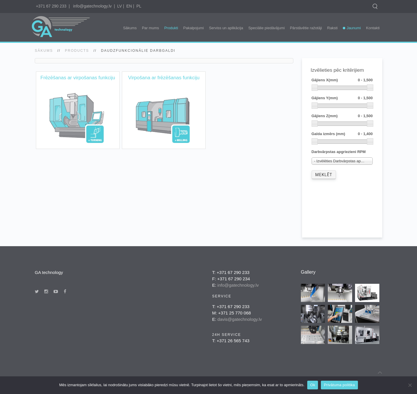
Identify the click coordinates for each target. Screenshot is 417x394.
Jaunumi (354, 28)
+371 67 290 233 (51, 6)
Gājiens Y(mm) (342, 98)
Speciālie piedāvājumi (266, 28)
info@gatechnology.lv (92, 6)
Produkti (171, 28)
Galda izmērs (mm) (342, 134)
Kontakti (373, 28)
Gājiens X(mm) (342, 80)
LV (119, 6)
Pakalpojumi (193, 28)
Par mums (150, 28)
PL (138, 6)
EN (129, 6)
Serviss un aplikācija (226, 28)
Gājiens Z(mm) (342, 116)
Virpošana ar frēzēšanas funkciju (164, 77)
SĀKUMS (44, 51)
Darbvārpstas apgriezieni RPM (339, 152)
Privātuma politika (339, 385)
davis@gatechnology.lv (239, 319)
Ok (312, 385)
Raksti (332, 28)
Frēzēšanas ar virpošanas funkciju (78, 77)
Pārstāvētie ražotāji (306, 28)
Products (77, 51)
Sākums (130, 28)
